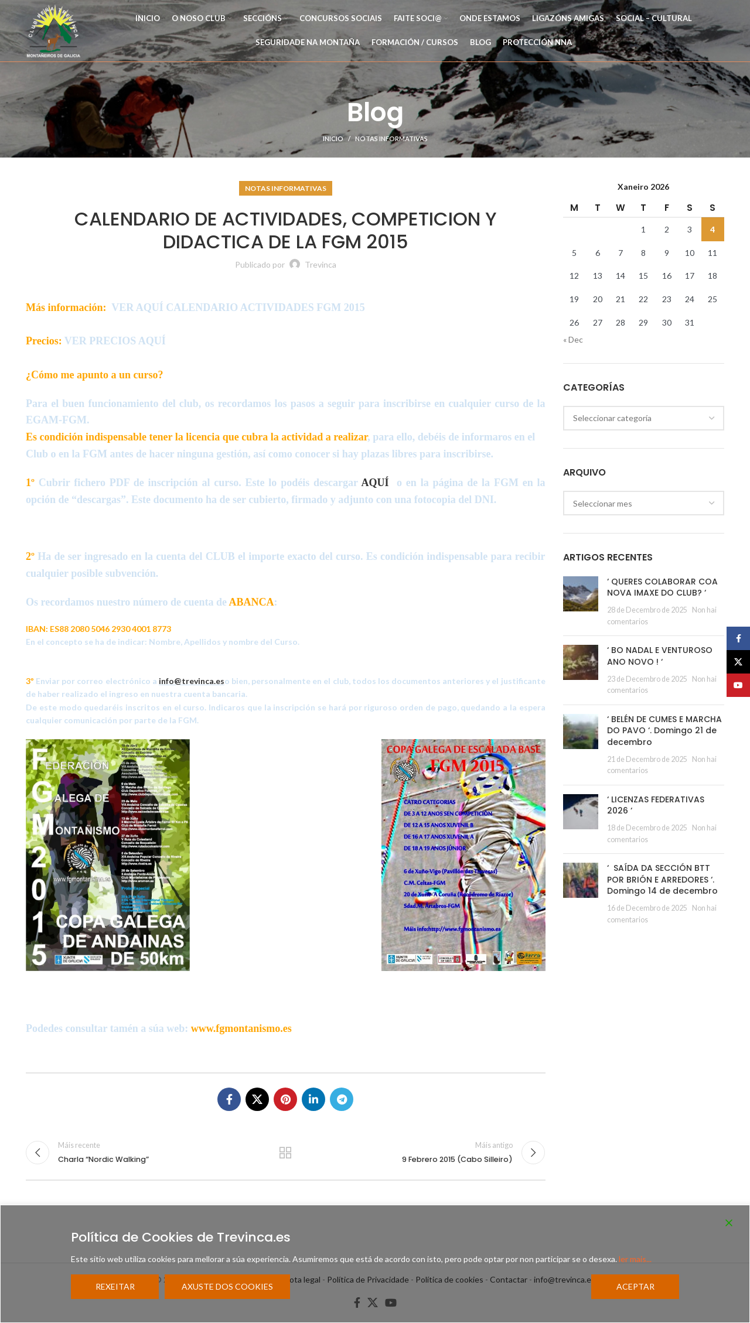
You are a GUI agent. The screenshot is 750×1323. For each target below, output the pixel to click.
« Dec (573, 339)
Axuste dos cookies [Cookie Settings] (227, 1286)
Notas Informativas (391, 138)
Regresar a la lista (285, 1152)
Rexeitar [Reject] (115, 1286)
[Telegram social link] (341, 1099)
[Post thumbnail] (580, 601)
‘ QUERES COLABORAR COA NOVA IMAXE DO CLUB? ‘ (662, 587)
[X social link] (257, 1099)
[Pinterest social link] (285, 1099)
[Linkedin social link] (313, 1099)
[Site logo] (53, 30)
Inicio (333, 138)
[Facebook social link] (229, 1099)
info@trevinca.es (191, 681)
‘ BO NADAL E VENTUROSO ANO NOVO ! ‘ (659, 656)
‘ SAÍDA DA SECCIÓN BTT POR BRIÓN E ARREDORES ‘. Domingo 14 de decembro (662, 879)
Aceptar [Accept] (635, 1286)
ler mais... (635, 1259)
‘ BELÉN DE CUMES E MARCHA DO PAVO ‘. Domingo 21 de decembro (664, 730)
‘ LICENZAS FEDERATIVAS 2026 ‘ (655, 805)
